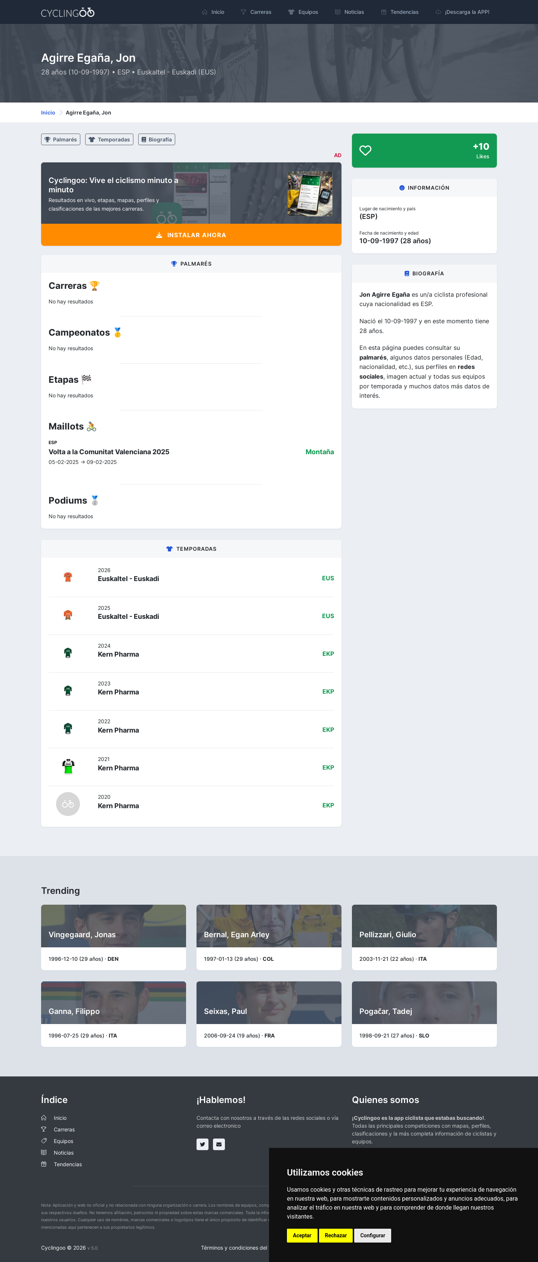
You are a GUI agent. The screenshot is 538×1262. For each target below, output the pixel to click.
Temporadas (109, 139)
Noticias (64, 1152)
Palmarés (60, 139)
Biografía (157, 139)
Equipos (63, 1141)
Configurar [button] (372, 1235)
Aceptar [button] (302, 1235)
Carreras (64, 1129)
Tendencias (68, 1164)
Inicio (48, 112)
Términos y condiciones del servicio (244, 1247)
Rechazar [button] (336, 1235)
